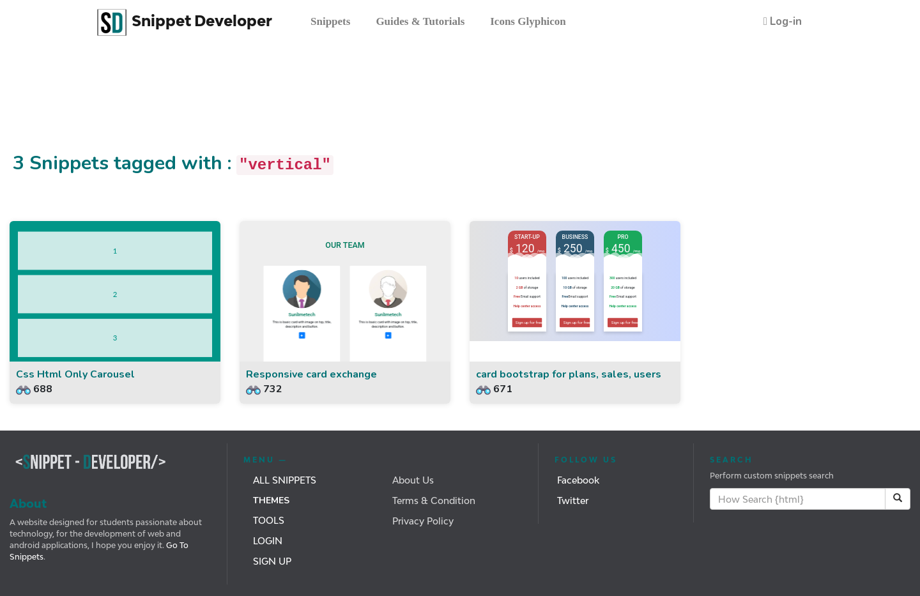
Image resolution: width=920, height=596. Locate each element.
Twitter (572, 500)
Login (267, 540)
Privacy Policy (423, 521)
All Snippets (284, 480)
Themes (271, 500)
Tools (268, 520)
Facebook (578, 480)
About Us (413, 480)
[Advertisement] (232, 104)
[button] (782, 21)
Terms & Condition (433, 500)
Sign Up (272, 561)
